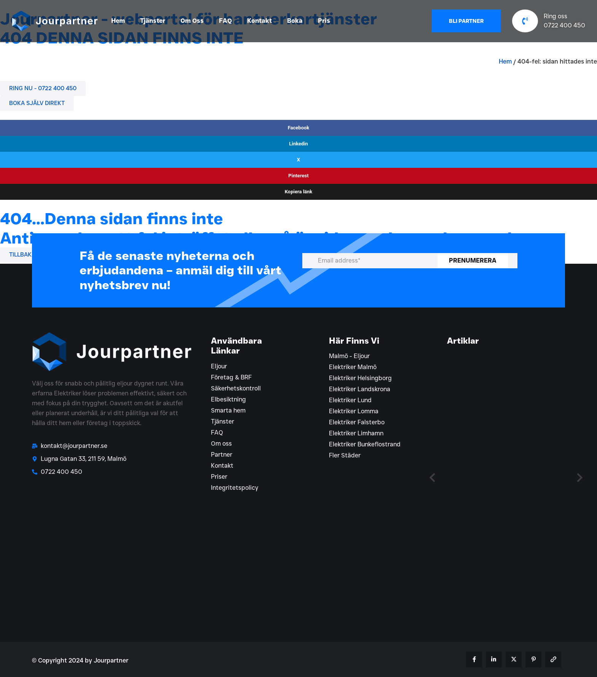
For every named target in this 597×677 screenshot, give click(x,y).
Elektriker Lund (350, 400)
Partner (221, 454)
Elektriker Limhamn (356, 433)
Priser (219, 476)
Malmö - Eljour (349, 356)
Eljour (219, 366)
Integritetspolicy (234, 487)
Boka (295, 20)
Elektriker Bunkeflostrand (365, 444)
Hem (118, 20)
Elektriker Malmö (353, 367)
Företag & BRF (231, 377)
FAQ (225, 20)
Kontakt (259, 20)
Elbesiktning (228, 399)
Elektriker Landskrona (359, 389)
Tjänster (152, 20)
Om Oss (192, 20)
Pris (324, 20)
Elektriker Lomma (353, 411)
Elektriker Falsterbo (357, 422)
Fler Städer (345, 455)
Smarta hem (228, 410)
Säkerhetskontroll (236, 388)
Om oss (221, 443)
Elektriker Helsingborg (360, 378)
